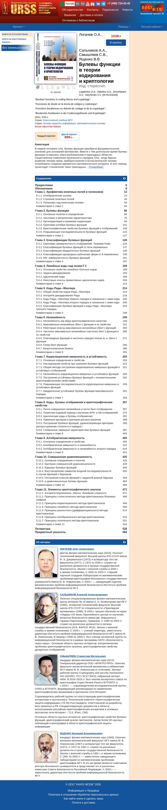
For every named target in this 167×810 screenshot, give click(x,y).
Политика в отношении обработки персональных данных (83, 794)
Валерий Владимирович (81, 733)
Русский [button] (69, 3)
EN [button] (82, 3)
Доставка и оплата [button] (91, 15)
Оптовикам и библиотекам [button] (78, 20)
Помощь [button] (123, 26)
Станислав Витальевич (83, 656)
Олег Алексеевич (77, 548)
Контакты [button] (93, 9)
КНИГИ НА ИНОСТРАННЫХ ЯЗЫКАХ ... (14, 40)
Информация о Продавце (83, 790)
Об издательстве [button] (72, 9)
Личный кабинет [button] (151, 26)
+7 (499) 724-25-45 (118, 3)
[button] (87, 3)
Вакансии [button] (69, 15)
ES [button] (77, 3)
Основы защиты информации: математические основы (74, 123)
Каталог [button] (18, 26)
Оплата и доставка (83, 802)
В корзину (116, 42)
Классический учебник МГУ (58, 120)
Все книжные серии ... (16, 47)
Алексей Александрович (84, 594)
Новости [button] (127, 9)
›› (69, 136)
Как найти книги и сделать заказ (83, 798)
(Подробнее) (96, 166)
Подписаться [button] (110, 9)
